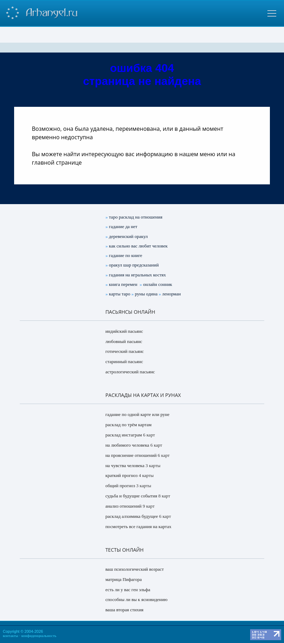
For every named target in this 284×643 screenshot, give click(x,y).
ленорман (171, 293)
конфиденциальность (39, 635)
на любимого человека (127, 445)
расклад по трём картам (128, 424)
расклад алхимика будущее (131, 516)
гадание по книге (125, 255)
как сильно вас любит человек (138, 246)
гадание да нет (123, 226)
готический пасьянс (124, 351)
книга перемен (123, 284)
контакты (10, 635)
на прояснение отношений (131, 455)
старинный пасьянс (124, 361)
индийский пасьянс (124, 331)
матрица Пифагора (123, 579)
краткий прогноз (121, 475)
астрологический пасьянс (130, 371)
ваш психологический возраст (134, 569)
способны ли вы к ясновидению (136, 599)
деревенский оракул (128, 236)
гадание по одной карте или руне (137, 414)
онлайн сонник (157, 284)
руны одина (146, 293)
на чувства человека (125, 465)
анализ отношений (123, 506)
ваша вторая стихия (124, 609)
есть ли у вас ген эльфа (127, 589)
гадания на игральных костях (137, 274)
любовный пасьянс (123, 341)
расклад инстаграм (123, 434)
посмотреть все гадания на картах (138, 526)
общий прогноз (120, 485)
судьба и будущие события (131, 495)
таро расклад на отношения (135, 217)
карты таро (120, 293)
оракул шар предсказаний (134, 265)
